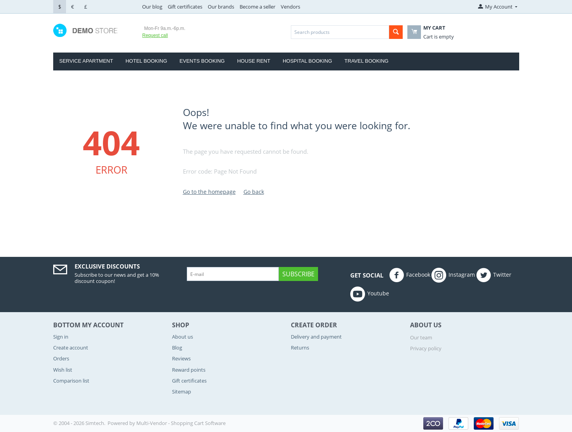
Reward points (188, 369)
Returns (300, 347)
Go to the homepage (209, 191)
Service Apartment (86, 61)
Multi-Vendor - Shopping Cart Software (181, 423)
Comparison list (71, 380)
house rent (253, 61)
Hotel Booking (146, 61)
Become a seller (257, 6)
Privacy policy (426, 348)
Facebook (409, 275)
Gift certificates (185, 6)
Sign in (60, 336)
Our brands (221, 6)
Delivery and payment (316, 336)
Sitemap (181, 391)
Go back (253, 191)
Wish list (62, 369)
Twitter (493, 275)
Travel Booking (366, 61)
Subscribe (298, 274)
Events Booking (201, 61)
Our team (421, 337)
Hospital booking (307, 61)
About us (182, 336)
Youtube (369, 293)
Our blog (152, 6)
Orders (61, 358)
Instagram (453, 275)
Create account (70, 347)
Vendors (290, 6)
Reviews (181, 358)
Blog (177, 347)
